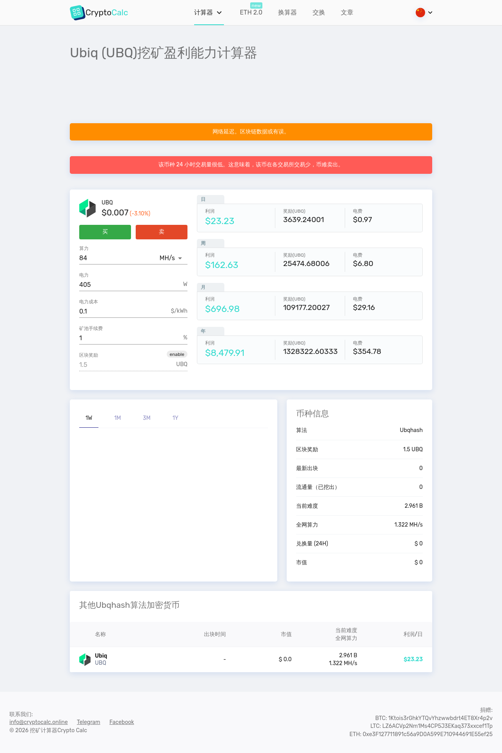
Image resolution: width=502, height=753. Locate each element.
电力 (84, 275)
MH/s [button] (167, 258)
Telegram (88, 722)
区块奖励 (88, 355)
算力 (84, 248)
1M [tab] (117, 418)
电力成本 (88, 301)
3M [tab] (147, 418)
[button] (177, 353)
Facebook (121, 722)
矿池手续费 (91, 328)
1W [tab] (88, 418)
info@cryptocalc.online (38, 722)
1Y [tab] (175, 418)
